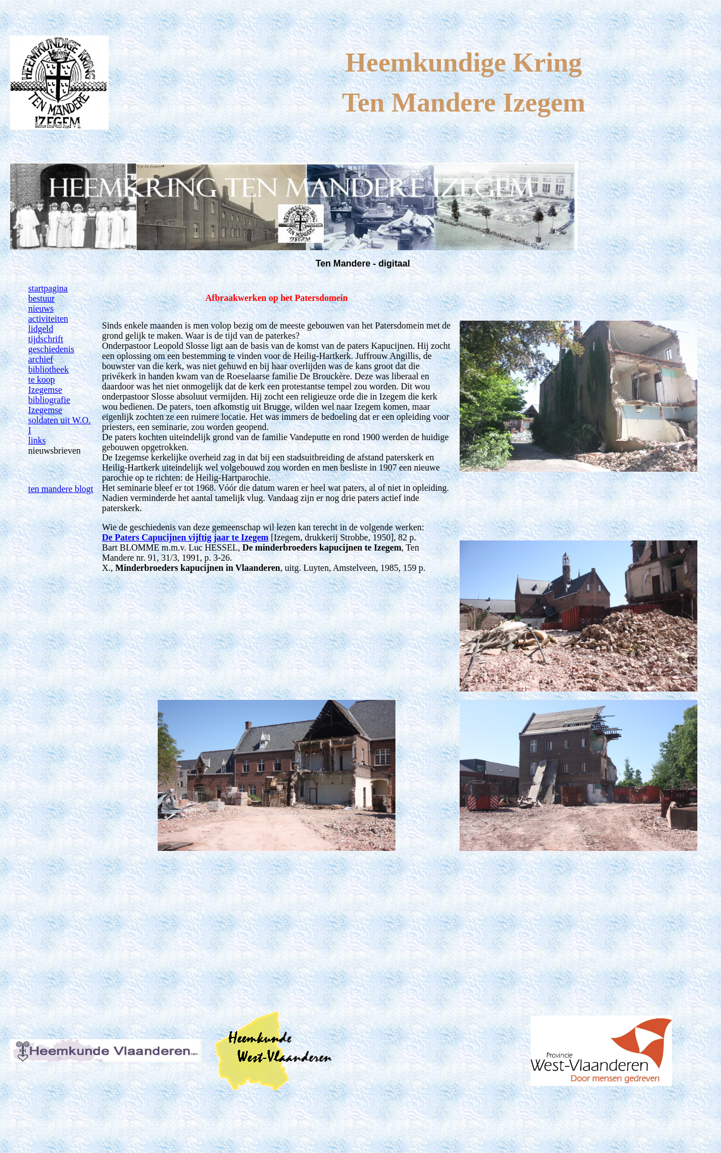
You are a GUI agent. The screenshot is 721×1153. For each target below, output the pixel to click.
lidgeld (40, 329)
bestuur (41, 298)
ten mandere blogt (61, 489)
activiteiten (48, 318)
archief (40, 359)
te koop (41, 379)
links (37, 440)
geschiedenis (51, 349)
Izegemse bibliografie (49, 395)
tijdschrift (45, 339)
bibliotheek (48, 369)
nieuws (41, 308)
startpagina (48, 288)
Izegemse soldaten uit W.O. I (59, 420)
